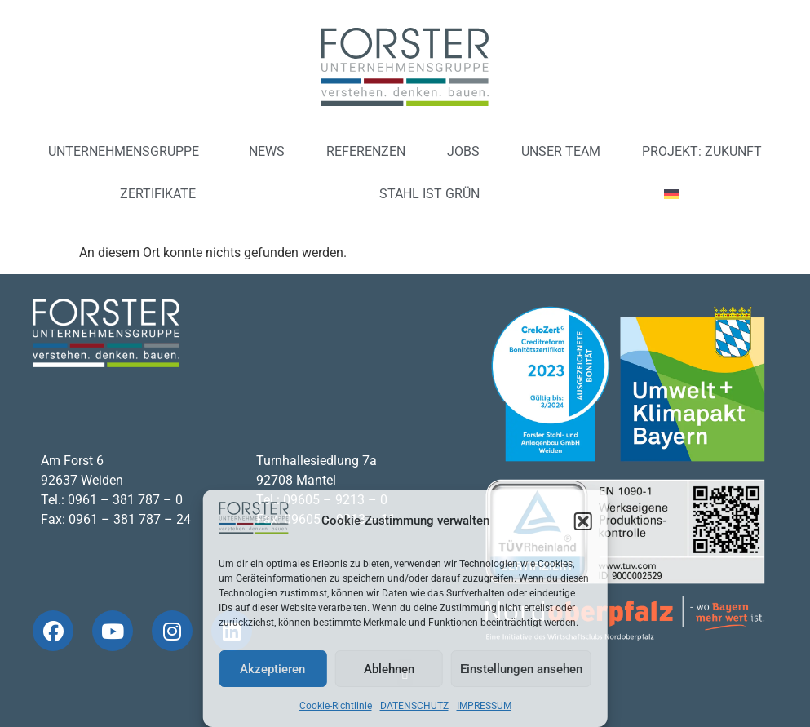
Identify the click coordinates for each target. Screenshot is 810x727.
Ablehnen (389, 669)
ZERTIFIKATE (158, 194)
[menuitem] (677, 194)
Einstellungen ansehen (521, 669)
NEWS (267, 151)
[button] (583, 521)
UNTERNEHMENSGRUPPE (127, 152)
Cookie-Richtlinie (335, 705)
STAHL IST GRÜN (429, 194)
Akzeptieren (272, 669)
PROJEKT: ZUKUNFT (702, 151)
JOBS (463, 151)
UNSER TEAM (560, 151)
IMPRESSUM (484, 705)
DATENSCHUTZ (414, 705)
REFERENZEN (365, 151)
